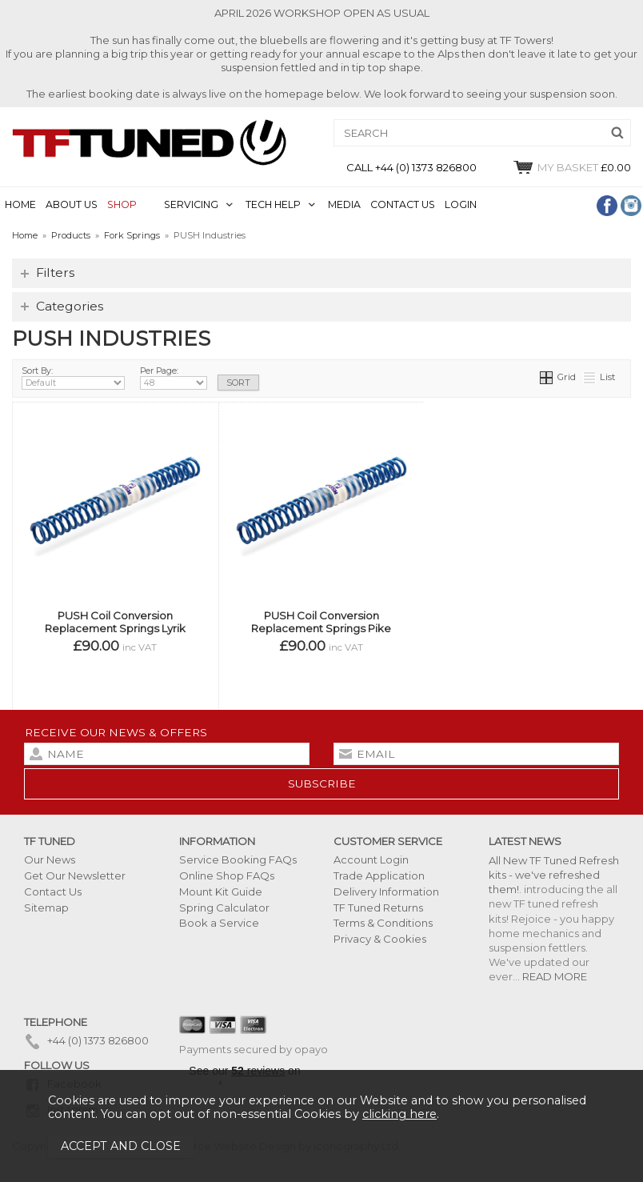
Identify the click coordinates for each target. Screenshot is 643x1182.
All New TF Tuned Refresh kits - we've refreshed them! (554, 875)
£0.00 (571, 167)
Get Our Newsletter (75, 875)
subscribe (322, 783)
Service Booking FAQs (238, 859)
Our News (49, 859)
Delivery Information (386, 891)
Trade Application (379, 875)
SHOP (122, 204)
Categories (69, 306)
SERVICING (191, 204)
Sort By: (73, 378)
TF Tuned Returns (378, 907)
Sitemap (46, 907)
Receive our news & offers (116, 732)
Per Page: (173, 378)
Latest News (525, 841)
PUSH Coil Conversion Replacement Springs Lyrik (115, 622)
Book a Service (219, 922)
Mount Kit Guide (220, 891)
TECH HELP (273, 204)
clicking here (399, 1114)
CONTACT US (402, 204)
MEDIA (344, 204)
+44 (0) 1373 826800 (86, 1040)
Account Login (371, 859)
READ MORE (554, 976)
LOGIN (461, 204)
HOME (20, 204)
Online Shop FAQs (226, 875)
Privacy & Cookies (379, 938)
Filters (55, 272)
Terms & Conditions (383, 922)
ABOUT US (72, 204)
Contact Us (53, 891)
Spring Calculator (224, 907)
